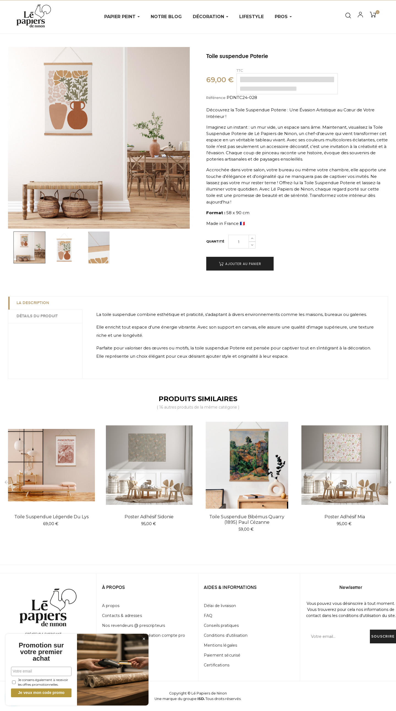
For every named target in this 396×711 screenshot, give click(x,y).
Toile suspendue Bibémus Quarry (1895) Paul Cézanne (246, 519)
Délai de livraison (220, 605)
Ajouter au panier (240, 263)
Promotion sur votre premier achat (41, 652)
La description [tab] (32, 303)
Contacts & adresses (122, 615)
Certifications (216, 665)
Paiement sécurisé (222, 655)
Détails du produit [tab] (37, 316)
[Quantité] (238, 242)
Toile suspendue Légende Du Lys (51, 516)
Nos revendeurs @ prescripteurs (133, 625)
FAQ (208, 615)
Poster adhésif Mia (344, 516)
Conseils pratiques (221, 625)
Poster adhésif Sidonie (149, 516)
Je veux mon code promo (41, 692)
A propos (110, 605)
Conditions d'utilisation (226, 635)
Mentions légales (220, 645)
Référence (216, 97)
